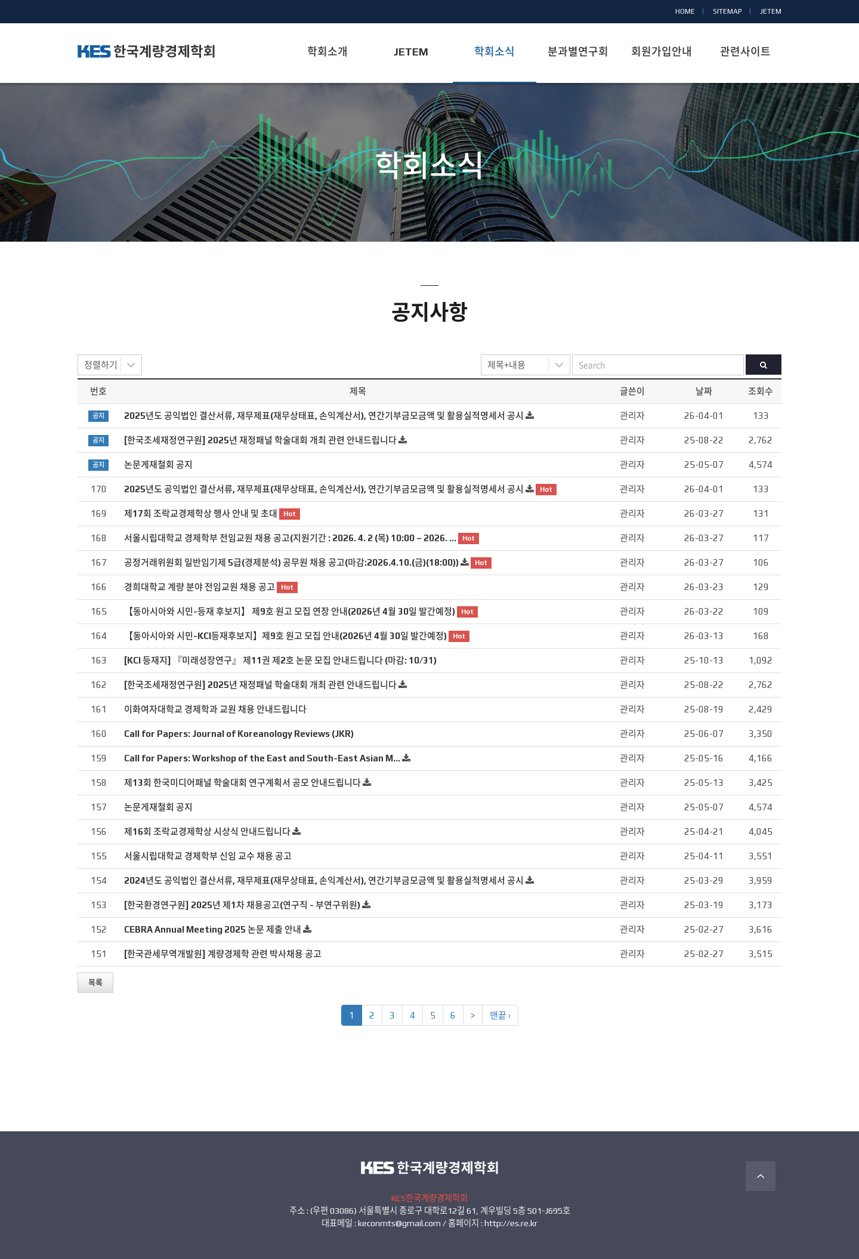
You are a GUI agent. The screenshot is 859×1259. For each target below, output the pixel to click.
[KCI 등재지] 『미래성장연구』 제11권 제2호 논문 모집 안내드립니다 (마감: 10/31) (280, 660)
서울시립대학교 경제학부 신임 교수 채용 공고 (208, 856)
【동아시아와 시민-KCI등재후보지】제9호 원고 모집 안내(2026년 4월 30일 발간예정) (285, 636)
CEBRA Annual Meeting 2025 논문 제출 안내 (212, 929)
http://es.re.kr (510, 1223)
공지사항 (429, 189)
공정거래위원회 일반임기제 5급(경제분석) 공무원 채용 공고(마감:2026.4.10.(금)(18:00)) (291, 562)
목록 (95, 982)
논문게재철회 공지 (158, 464)
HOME (685, 11)
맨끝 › (500, 1015)
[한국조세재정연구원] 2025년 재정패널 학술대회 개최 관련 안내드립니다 (260, 440)
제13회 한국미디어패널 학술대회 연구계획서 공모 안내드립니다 (242, 782)
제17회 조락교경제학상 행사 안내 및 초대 (200, 513)
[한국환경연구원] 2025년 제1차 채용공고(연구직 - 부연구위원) (242, 905)
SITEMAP (727, 11)
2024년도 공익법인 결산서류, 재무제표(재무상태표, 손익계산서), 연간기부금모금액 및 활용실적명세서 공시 (324, 880)
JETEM (770, 11)
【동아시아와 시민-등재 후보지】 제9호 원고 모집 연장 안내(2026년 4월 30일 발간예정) (289, 611)
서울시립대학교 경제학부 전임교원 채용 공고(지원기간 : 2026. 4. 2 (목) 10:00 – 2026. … (290, 538)
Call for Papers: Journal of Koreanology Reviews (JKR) (239, 734)
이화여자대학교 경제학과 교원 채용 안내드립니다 (215, 709)
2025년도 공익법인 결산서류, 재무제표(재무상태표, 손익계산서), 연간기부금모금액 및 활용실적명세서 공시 (324, 416)
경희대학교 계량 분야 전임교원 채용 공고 (199, 587)
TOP (760, 1176)
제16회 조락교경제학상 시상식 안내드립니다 (207, 831)
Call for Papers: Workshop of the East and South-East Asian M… (262, 758)
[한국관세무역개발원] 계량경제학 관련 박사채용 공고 (223, 954)
